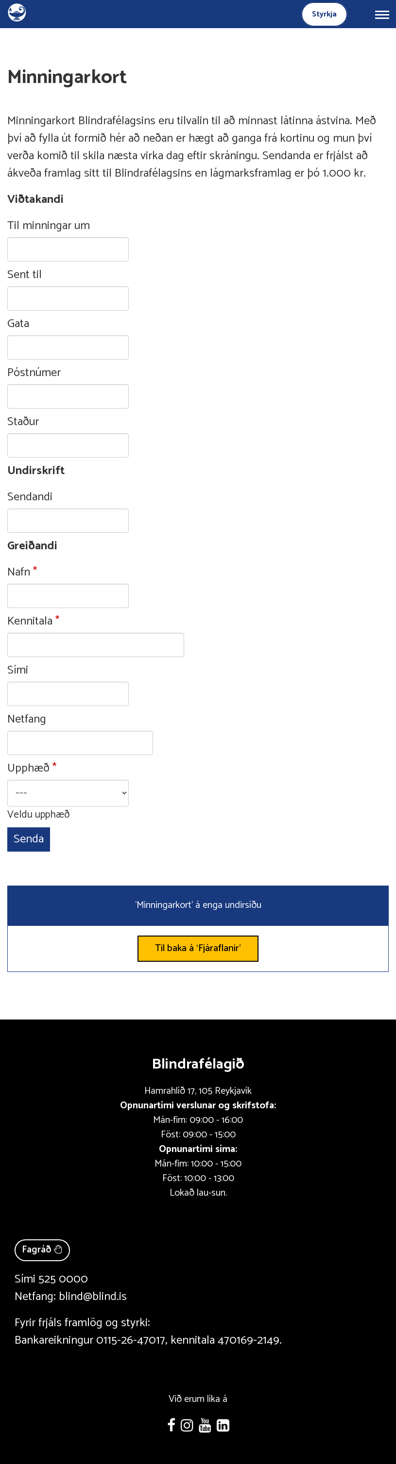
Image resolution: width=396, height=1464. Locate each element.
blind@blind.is (93, 1296)
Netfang (26, 719)
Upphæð (28, 768)
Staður (23, 422)
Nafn (18, 572)
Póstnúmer (34, 373)
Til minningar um (48, 226)
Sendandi (29, 497)
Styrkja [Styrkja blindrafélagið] (324, 14)
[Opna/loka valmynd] (382, 14)
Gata (18, 324)
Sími (17, 670)
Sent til (24, 275)
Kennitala (29, 621)
